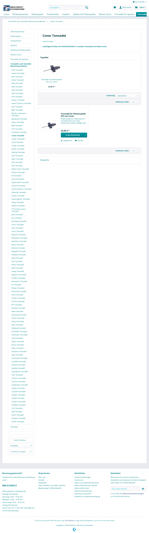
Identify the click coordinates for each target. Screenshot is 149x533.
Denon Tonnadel (18, 149)
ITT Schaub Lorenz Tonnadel (19, 210)
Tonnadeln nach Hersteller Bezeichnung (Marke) (20, 65)
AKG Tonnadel (17, 90)
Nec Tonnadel (17, 261)
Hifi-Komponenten (17, 32)
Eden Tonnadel (17, 159)
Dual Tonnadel (17, 156)
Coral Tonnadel (17, 142)
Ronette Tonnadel (18, 308)
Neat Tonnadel (17, 258)
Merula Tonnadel (18, 248)
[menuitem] (69, 8)
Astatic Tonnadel (18, 100)
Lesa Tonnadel (17, 228)
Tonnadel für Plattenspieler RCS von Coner (51, 80)
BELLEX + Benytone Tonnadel (19, 114)
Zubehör (13, 45)
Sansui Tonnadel (18, 318)
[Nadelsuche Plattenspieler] (84, 14)
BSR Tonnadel (17, 125)
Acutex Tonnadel (18, 73)
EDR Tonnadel (17, 162)
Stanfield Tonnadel (19, 361)
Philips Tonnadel (18, 288)
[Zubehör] (66, 14)
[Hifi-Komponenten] (20, 14)
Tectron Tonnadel (18, 381)
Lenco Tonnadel (18, 224)
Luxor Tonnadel (17, 231)
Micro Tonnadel (18, 245)
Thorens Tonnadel (19, 401)
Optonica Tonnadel (19, 275)
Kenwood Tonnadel (19, 221)
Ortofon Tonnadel (18, 278)
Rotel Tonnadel (17, 311)
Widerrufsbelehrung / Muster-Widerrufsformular (86, 486)
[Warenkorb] (140, 7)
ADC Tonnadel (17, 77)
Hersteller (14, 427)
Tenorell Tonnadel (19, 391)
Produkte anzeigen (21, 451)
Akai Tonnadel (17, 87)
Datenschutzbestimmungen (133, 493)
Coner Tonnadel (18, 135)
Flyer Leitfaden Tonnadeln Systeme (51, 485)
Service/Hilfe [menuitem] (139, 2)
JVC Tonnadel (17, 218)
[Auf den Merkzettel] (79, 140)
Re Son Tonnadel (18, 301)
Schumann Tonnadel (20, 335)
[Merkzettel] (114, 7)
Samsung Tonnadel (19, 315)
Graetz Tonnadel (18, 196)
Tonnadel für (44, 160)
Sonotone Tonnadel (19, 351)
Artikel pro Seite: (122, 102)
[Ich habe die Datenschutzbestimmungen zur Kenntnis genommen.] (111, 493)
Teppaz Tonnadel (18, 388)
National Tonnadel (19, 255)
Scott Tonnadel (17, 338)
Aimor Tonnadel (18, 80)
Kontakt (41, 480)
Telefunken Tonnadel (20, 385)
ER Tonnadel (16, 176)
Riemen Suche (15, 55)
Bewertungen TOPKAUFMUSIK (49, 488)
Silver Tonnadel (17, 348)
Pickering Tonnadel (19, 291)
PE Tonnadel (16, 285)
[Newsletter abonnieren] (143, 488)
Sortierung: (110, 95)
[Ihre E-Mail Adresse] (125, 488)
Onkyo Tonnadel (18, 271)
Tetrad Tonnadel (18, 398)
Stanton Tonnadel (18, 365)
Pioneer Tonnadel (18, 298)
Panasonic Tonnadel (19, 281)
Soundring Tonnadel (19, 358)
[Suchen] (86, 7)
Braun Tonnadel (18, 122)
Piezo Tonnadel (17, 295)
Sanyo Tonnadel (18, 321)
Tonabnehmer (15, 41)
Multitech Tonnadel (19, 241)
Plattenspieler (15, 36)
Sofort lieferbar (20, 440)
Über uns (42, 477)
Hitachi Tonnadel (18, 206)
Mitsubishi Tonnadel (19, 238)
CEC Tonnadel (17, 129)
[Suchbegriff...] (69, 7)
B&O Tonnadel (17, 110)
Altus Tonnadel (17, 93)
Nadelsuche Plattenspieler (20, 50)
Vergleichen (66, 140)
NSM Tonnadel (17, 268)
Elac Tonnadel (17, 166)
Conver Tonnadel (18, 139)
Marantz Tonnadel (19, 235)
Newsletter (42, 483)
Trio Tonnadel (17, 408)
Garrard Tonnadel (18, 186)
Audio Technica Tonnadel (21, 103)
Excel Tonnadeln (18, 179)
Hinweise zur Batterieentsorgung (87, 496)
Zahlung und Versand (82, 494)
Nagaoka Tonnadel (19, 251)
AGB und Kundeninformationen (86, 483)
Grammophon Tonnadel (21, 199)
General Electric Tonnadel (21, 189)
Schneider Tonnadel (19, 331)
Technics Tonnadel (19, 378)
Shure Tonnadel (18, 345)
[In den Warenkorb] (74, 135)
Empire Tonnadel (18, 172)
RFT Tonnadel (17, 305)
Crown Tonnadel (18, 146)
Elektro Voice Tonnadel (20, 169)
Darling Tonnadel (18, 152)
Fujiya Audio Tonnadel (20, 182)
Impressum (78, 480)
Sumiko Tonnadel (18, 368)
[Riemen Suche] (105, 14)
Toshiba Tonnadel (18, 405)
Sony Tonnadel (17, 355)
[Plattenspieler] (37, 14)
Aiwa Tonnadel (17, 83)
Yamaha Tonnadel (18, 418)
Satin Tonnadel (17, 325)
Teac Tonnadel (17, 375)
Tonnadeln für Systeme (19, 59)
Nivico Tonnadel (18, 265)
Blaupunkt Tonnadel (19, 119)
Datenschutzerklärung (83, 491)
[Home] (6, 14)
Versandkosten (69, 520)
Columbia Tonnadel (19, 132)
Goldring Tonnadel (19, 192)
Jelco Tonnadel (17, 214)
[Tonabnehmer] (53, 14)
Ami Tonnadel (17, 97)
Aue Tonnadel (17, 107)
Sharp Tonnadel (18, 341)
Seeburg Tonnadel (19, 328)
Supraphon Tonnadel (20, 371)
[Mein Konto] (125, 7)
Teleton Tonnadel (18, 395)
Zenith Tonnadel (18, 422)
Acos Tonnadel (17, 70)
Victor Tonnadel (18, 415)
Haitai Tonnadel (18, 202)
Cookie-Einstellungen (82, 477)
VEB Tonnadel (17, 411)
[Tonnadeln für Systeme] (124, 14)
